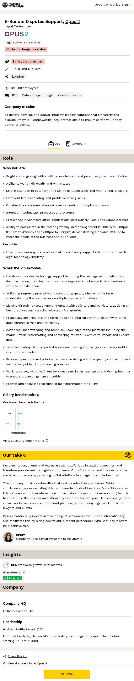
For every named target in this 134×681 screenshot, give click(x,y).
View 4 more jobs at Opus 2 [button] (25, 663)
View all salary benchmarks (23, 441)
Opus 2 (72, 21)
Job (54, 144)
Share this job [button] (15, 656)
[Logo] (13, 5)
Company (75, 144)
